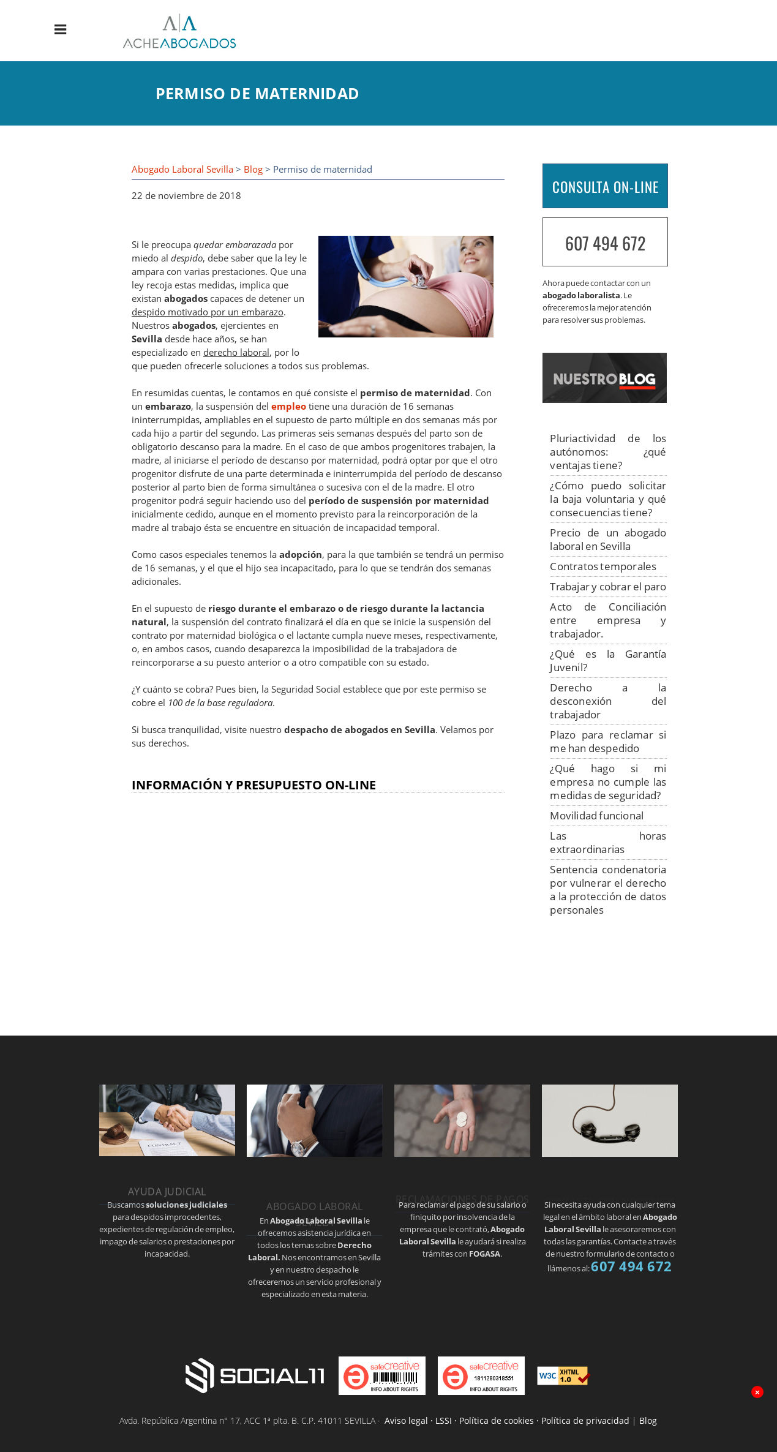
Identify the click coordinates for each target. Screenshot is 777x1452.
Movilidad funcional (597, 815)
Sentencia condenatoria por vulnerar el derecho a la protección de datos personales (608, 889)
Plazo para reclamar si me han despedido (608, 741)
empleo (288, 406)
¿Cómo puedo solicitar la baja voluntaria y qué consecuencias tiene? (608, 498)
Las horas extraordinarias (608, 842)
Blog (253, 169)
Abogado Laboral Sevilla (182, 169)
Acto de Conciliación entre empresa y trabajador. (608, 620)
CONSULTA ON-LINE (605, 186)
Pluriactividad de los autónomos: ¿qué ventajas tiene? (608, 451)
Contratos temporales (603, 566)
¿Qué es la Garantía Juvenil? (608, 660)
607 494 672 (605, 242)
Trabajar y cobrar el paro (608, 586)
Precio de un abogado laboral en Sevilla (608, 539)
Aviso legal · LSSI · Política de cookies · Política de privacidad (507, 1420)
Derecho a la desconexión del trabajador (608, 700)
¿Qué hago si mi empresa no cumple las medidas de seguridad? (608, 781)
